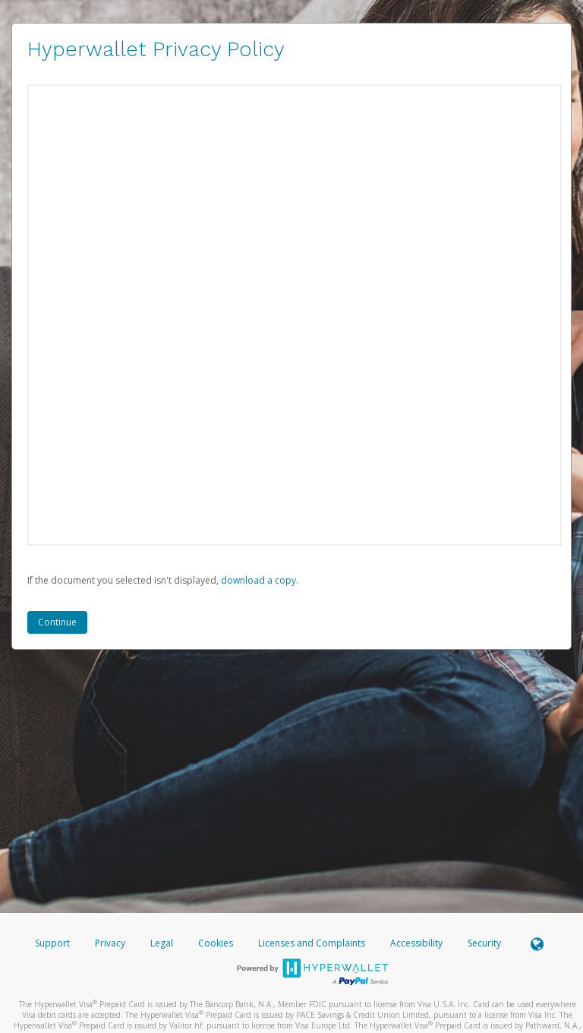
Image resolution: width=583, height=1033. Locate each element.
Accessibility (416, 943)
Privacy (110, 943)
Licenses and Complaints (312, 943)
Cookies (215, 943)
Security (484, 943)
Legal (161, 943)
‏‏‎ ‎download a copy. (258, 580)
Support (52, 943)
